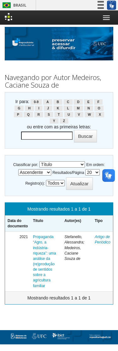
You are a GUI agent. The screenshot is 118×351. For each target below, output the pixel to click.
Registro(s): (35, 183)
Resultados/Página (68, 172)
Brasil (13, 5)
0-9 (36, 102)
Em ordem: (95, 165)
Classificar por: (25, 165)
